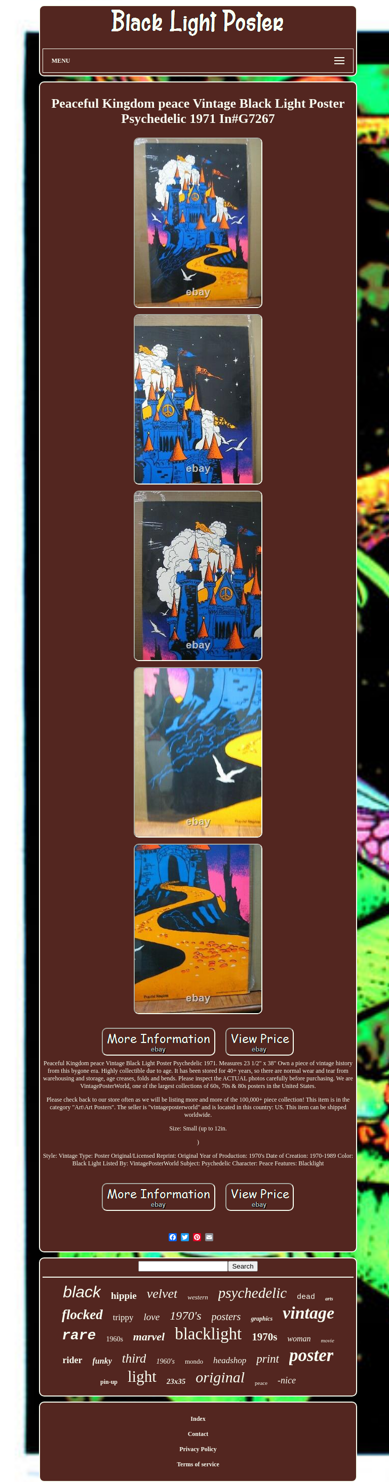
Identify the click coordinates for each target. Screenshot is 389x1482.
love (151, 1317)
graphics (262, 1318)
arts (329, 1298)
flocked (82, 1314)
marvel (149, 1336)
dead (306, 1297)
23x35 (176, 1381)
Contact (198, 1433)
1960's (165, 1361)
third (134, 1358)
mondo (194, 1361)
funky (102, 1361)
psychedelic (252, 1293)
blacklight (208, 1334)
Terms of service (198, 1464)
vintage (308, 1312)
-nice (287, 1380)
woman (298, 1338)
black (82, 1292)
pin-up (109, 1381)
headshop (229, 1360)
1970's (185, 1315)
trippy (123, 1317)
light (142, 1376)
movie (327, 1340)
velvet (162, 1293)
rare (79, 1335)
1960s (114, 1339)
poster (311, 1355)
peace (261, 1383)
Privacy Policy (198, 1449)
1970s (264, 1337)
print (267, 1359)
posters (226, 1316)
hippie (124, 1295)
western (197, 1297)
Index (197, 1418)
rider (73, 1360)
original (220, 1377)
